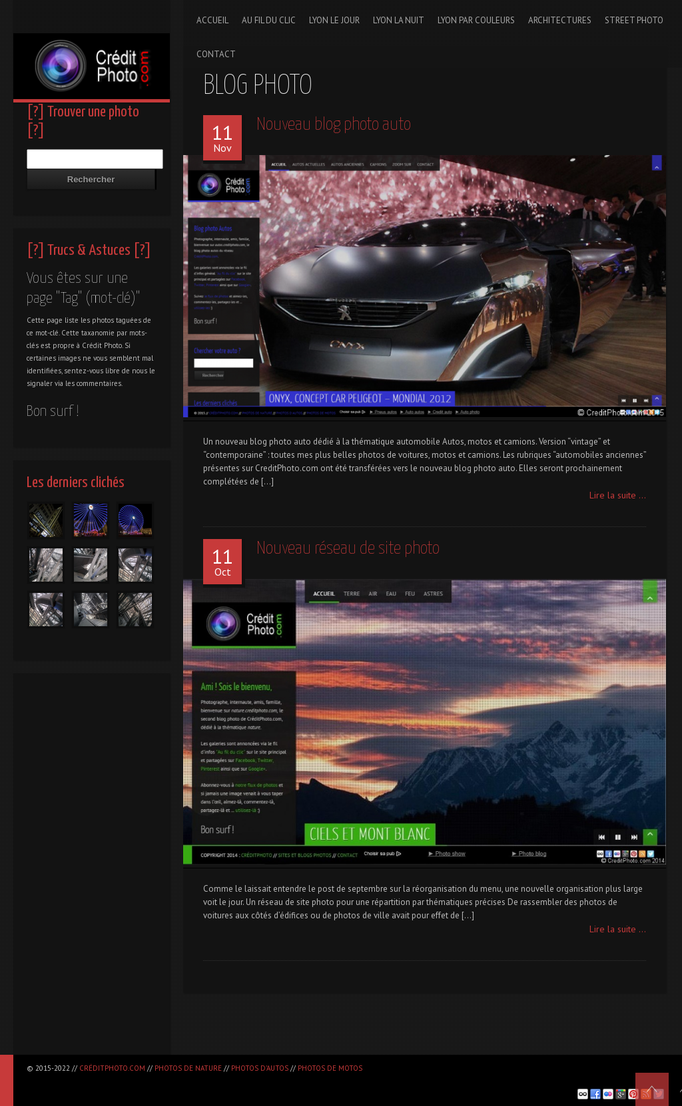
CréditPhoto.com (112, 1068)
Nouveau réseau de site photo (348, 549)
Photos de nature (188, 1068)
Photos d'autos (259, 1068)
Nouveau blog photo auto (333, 125)
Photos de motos (330, 1068)
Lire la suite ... (617, 495)
